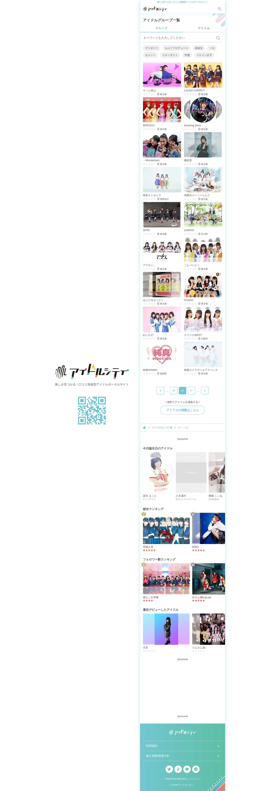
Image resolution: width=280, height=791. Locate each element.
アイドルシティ (186, 785)
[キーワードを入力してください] (178, 38)
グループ (161, 28)
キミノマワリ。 (150, 499)
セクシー (150, 55)
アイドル (204, 28)
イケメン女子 (204, 55)
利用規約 (152, 745)
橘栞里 (188, 160)
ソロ (212, 48)
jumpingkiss (214, 499)
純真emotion (150, 369)
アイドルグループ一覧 (162, 427)
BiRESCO (148, 125)
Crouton (188, 300)
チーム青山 (149, 90)
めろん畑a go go (201, 597)
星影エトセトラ (152, 195)
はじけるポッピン (153, 300)
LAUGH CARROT (194, 90)
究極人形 (148, 546)
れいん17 (148, 334)
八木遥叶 (181, 495)
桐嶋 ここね (215, 495)
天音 (145, 647)
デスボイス (151, 48)
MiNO (195, 546)
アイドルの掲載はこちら (182, 410)
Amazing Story (192, 125)
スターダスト (170, 55)
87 (191, 390)
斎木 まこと (150, 495)
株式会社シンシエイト (188, 779)
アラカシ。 (149, 265)
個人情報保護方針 (158, 755)
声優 (187, 55)
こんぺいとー (192, 265)
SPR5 (146, 230)
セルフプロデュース (176, 48)
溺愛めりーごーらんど (197, 195)
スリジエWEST (193, 334)
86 (182, 390)
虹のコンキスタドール (186, 499)
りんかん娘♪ (199, 647)
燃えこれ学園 (150, 597)
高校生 (199, 48)
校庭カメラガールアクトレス (201, 369)
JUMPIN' (189, 230)
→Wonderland (151, 160)
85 (173, 390)
